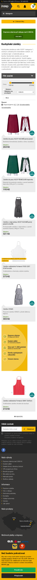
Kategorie (9, 14)
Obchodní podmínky (9, 493)
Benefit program (8, 471)
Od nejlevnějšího (25, 104)
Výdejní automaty (8, 498)
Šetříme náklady (8, 479)
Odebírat (30, 429)
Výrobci (5, 501)
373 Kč (31, 85)
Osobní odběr (7, 464)
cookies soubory (6, 558)
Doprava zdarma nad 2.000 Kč (12, 461)
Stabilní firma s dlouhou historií (13, 466)
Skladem (8, 89)
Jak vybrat (6, 503)
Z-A (18, 104)
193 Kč (11, 85)
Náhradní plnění (8, 476)
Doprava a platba (8, 488)
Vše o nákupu (7, 491)
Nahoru (19, 416)
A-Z (15, 104)
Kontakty (6, 496)
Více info (19, 36)
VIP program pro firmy (10, 469)
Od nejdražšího (6, 107)
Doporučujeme (8, 104)
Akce (7, 98)
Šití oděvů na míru (9, 474)
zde (8, 564)
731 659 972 (24, 1)
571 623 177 (12, 1)
